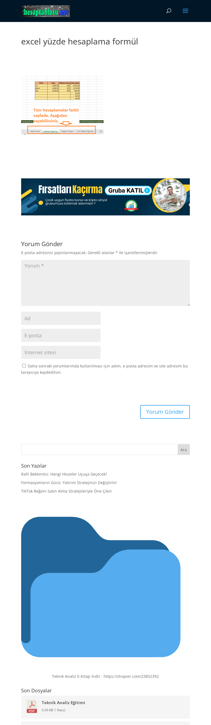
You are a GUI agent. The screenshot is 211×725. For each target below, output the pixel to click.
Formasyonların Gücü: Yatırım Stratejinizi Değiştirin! (69, 482)
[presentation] (58, 391)
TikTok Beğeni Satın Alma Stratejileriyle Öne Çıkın (66, 491)
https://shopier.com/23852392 (131, 676)
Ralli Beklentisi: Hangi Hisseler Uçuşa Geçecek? (64, 474)
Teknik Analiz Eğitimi (63, 702)
